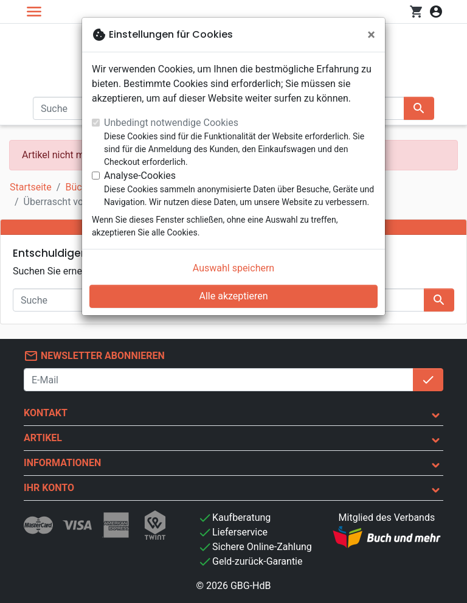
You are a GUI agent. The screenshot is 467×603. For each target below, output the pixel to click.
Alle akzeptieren (233, 296)
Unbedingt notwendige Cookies (171, 122)
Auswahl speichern (233, 268)
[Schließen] (371, 35)
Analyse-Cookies (140, 175)
